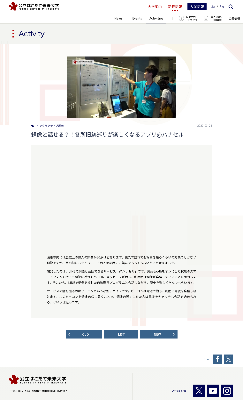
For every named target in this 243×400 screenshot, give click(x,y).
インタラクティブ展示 (50, 125)
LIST (121, 334)
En (221, 6)
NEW (157, 334)
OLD (85, 334)
